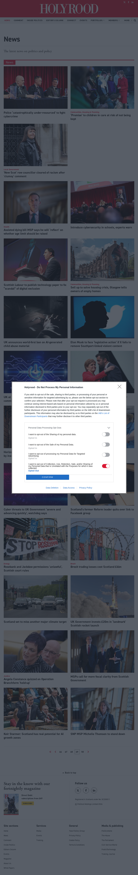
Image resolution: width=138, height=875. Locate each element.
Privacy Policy (85, 488)
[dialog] (69, 437)
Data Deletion (52, 488)
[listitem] (69, 427)
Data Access (69, 488)
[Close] (120, 387)
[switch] (106, 434)
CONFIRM (47, 477)
